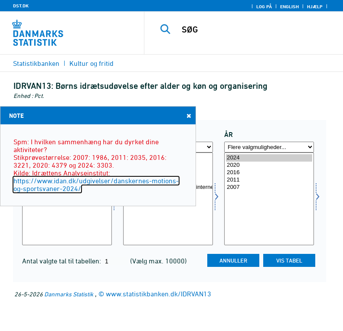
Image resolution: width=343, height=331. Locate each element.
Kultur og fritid (91, 63)
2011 (269, 180)
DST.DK (21, 6)
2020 (269, 165)
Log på (264, 6)
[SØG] (256, 29)
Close (188, 115)
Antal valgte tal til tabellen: (62, 261)
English (289, 6)
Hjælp (315, 6)
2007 (269, 187)
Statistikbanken (36, 63)
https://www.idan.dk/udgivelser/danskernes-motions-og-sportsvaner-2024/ (96, 184)
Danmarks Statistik (68, 294)
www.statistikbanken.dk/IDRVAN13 (158, 294)
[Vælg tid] (269, 199)
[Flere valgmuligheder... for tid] (269, 147)
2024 (269, 158)
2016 (269, 172)
